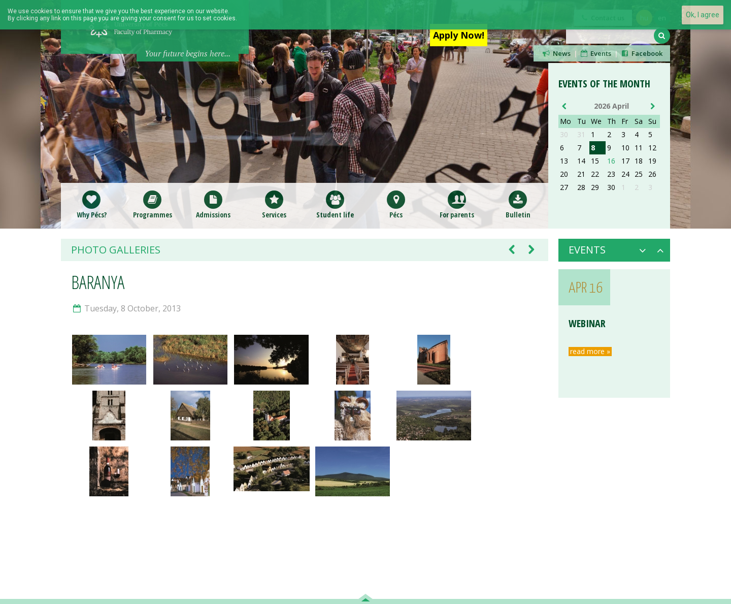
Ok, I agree (702, 15)
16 (611, 161)
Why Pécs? (92, 204)
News (556, 53)
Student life (335, 204)
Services (274, 204)
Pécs (396, 204)
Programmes (152, 204)
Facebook (641, 53)
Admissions (213, 204)
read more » (590, 351)
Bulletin (518, 204)
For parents (457, 204)
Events (595, 53)
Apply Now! (458, 35)
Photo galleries (115, 250)
